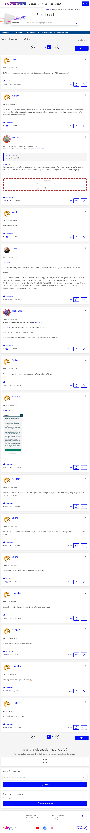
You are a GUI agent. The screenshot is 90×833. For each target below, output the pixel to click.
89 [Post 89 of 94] (7, 691)
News (44, 4)
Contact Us (60, 820)
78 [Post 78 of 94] (7, 200)
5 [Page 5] (45, 47)
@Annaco (6, 262)
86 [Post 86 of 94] (7, 582)
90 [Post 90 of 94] (7, 727)
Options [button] (81, 40)
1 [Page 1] (37, 47)
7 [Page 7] (52, 47)
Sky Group (29, 822)
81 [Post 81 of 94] (7, 349)
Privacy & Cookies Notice (33, 818)
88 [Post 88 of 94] (7, 654)
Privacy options (31, 815)
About (58, 4)
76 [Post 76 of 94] (7, 84)
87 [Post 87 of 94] (7, 618)
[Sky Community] (15, 3)
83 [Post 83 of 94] (7, 467)
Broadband (45, 14)
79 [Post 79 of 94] (7, 237)
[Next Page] (57, 47)
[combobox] (49, 22)
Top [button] (85, 816)
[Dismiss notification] (87, 9)
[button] (85, 58)
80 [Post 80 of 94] (7, 299)
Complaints (29, 820)
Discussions (34, 4)
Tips (51, 4)
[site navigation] (2, 4)
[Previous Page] (33, 47)
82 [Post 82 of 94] (7, 385)
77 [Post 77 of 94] (7, 126)
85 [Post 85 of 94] (7, 545)
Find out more (39, 149)
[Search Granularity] (18, 22)
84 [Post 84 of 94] (7, 506)
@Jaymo (9, 156)
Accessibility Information (56, 818)
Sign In (85, 4)
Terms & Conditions (57, 815)
